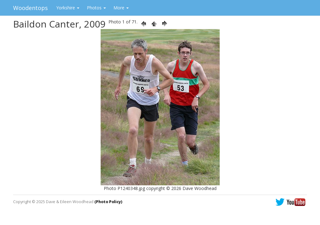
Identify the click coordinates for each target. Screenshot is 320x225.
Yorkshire (67, 8)
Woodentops (30, 8)
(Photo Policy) (108, 201)
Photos (96, 8)
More (121, 8)
